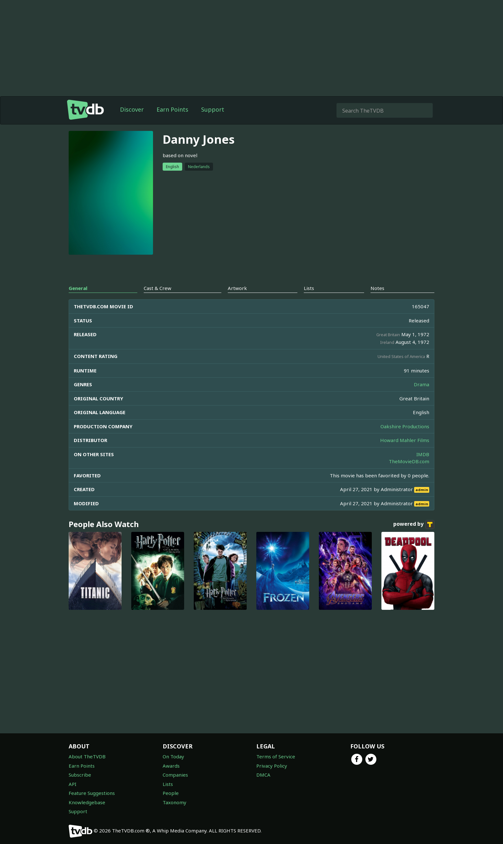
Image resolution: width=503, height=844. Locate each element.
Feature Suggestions (92, 793)
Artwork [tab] (237, 288)
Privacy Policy (271, 766)
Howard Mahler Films (404, 440)
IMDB (422, 454)
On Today (173, 756)
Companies (175, 775)
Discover (132, 109)
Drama (421, 384)
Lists (168, 784)
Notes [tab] (377, 288)
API (72, 784)
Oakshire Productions (404, 426)
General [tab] (78, 288)
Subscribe (80, 775)
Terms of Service (275, 756)
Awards (171, 766)
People (171, 793)
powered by (413, 524)
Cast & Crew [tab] (157, 288)
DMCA (263, 775)
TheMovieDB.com (409, 461)
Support (212, 109)
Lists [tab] (309, 288)
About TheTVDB (87, 756)
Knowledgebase (87, 802)
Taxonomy (174, 802)
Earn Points (172, 109)
